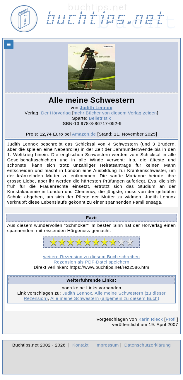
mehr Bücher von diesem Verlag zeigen (115, 112)
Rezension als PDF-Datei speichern (91, 261)
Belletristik (100, 118)
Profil (171, 319)
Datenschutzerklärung (147, 344)
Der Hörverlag (56, 112)
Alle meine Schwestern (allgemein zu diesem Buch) (104, 298)
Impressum (107, 344)
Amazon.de (84, 133)
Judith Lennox (96, 107)
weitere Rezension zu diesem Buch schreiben (91, 256)
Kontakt (80, 344)
